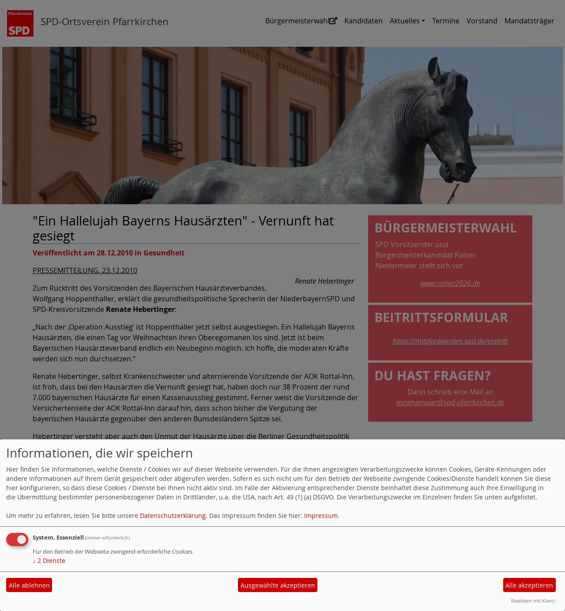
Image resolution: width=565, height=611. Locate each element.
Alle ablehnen (29, 585)
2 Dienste (49, 560)
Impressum (321, 515)
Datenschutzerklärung (173, 515)
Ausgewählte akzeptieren (278, 585)
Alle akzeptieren (529, 585)
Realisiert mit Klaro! (533, 600)
